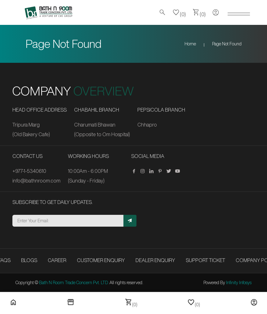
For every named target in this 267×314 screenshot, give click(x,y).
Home (190, 44)
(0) (179, 12)
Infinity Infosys (238, 282)
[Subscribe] (129, 221)
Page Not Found (227, 44)
